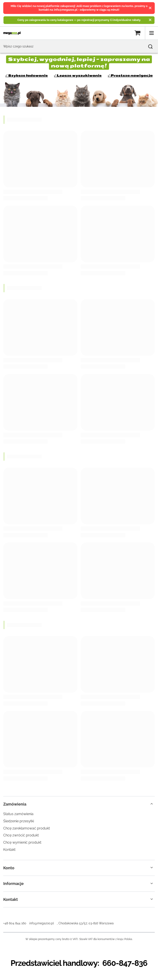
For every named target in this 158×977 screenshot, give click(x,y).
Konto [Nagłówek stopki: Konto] (8, 868)
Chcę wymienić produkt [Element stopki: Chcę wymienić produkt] (22, 842)
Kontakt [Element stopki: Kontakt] (9, 850)
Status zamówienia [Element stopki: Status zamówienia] (18, 814)
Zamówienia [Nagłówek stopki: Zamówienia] (14, 804)
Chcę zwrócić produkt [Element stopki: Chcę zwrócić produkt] (21, 835)
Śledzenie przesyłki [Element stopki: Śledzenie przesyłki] (18, 821)
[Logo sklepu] (12, 33)
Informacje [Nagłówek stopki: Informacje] (13, 883)
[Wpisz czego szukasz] (79, 46)
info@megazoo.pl (41, 923)
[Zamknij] (150, 8)
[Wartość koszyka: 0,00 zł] (137, 33)
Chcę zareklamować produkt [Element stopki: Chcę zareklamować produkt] (26, 828)
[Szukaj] (150, 46)
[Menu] (151, 33)
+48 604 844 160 (14, 923)
